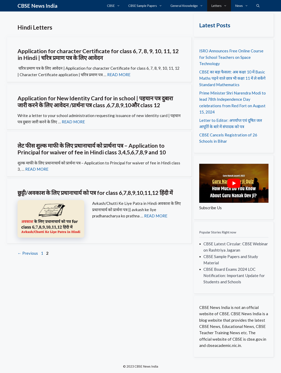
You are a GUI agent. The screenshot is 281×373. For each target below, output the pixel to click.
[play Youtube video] (233, 183)
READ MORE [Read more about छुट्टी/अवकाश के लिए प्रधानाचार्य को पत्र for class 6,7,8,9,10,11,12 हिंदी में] (155, 215)
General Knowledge (188, 5)
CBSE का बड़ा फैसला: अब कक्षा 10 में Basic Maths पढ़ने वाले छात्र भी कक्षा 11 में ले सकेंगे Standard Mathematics (232, 78)
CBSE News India (37, 6)
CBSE (115, 5)
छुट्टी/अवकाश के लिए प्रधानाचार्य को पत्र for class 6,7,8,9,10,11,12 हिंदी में (95, 192)
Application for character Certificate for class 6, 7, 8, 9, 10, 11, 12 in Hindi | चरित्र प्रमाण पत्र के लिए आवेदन (98, 54)
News (243, 5)
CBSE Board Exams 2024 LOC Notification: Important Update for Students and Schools (234, 275)
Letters (221, 5)
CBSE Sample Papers (147, 5)
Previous (28, 253)
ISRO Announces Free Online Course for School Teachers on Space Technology (231, 57)
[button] (258, 5)
